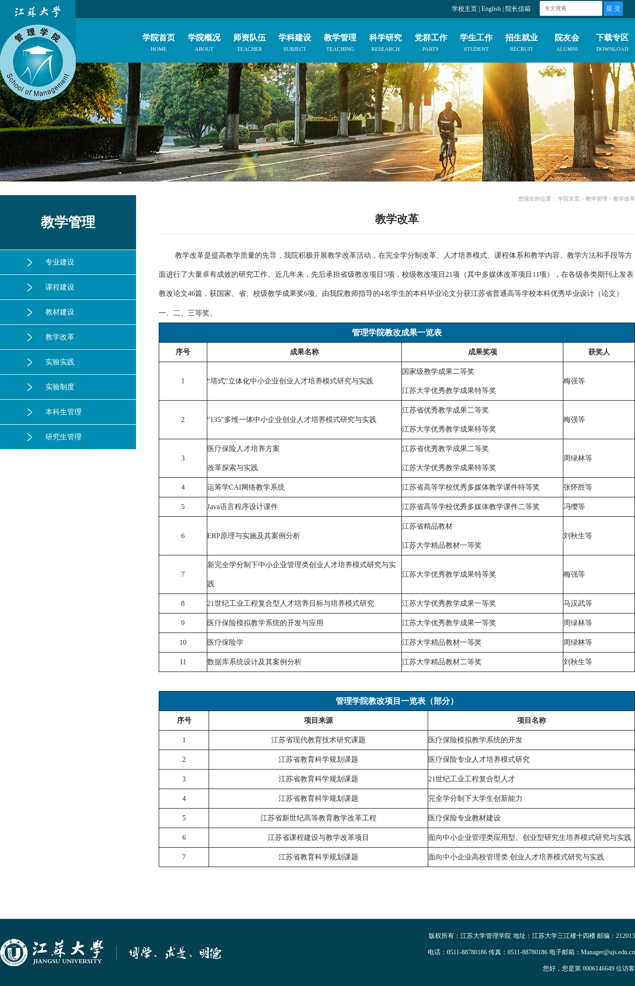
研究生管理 (63, 437)
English (491, 8)
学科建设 (295, 44)
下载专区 (612, 44)
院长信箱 (518, 8)
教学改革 (59, 337)
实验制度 (59, 387)
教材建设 (59, 312)
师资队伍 (249, 44)
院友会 (567, 44)
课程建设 (59, 287)
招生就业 (521, 44)
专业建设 (59, 262)
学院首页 (158, 44)
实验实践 (59, 362)
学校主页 (464, 8)
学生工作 (476, 44)
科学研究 (385, 44)
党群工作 (431, 44)
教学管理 (340, 44)
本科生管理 (63, 412)
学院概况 (204, 44)
